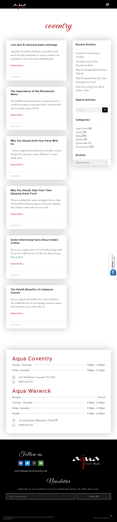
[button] (107, 4)
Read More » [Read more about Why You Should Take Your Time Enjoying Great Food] (17, 214)
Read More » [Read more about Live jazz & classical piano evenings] (17, 66)
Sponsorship (82, 143)
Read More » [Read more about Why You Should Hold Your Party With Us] (17, 165)
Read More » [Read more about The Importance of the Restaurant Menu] (17, 115)
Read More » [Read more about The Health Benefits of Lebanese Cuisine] (17, 313)
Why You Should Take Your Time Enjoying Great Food (31, 192)
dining (79, 135)
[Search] (105, 110)
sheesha (79, 139)
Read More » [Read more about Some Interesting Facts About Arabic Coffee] (17, 264)
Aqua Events (82, 128)
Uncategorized (83, 146)
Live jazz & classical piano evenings (34, 44)
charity (79, 132)
